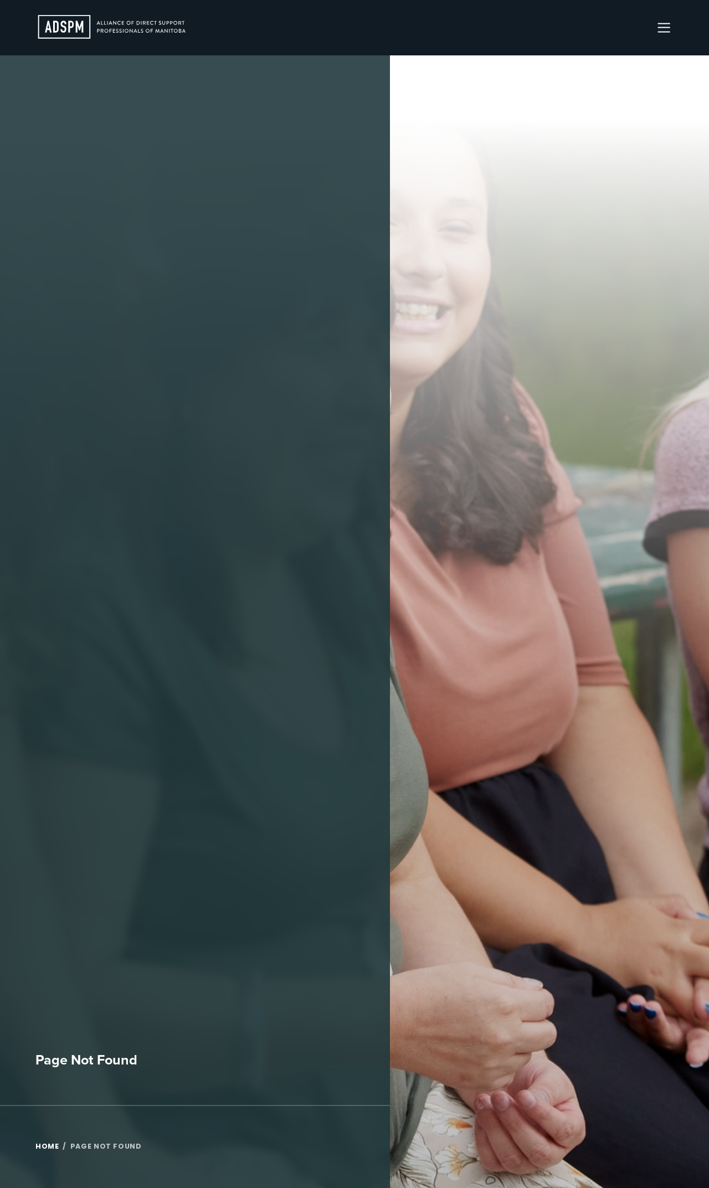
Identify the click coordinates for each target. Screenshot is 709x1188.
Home (47, 1147)
